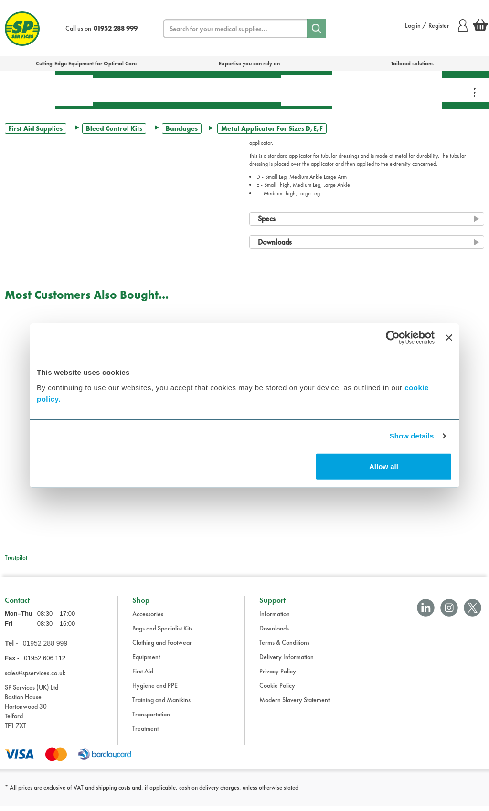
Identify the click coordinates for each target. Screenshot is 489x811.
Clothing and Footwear (162, 647)
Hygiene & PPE (307, 90)
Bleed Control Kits (114, 128)
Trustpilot (16, 558)
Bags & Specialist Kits (27, 89)
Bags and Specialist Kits (162, 633)
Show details (412, 436)
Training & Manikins (359, 89)
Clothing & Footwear (414, 89)
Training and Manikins (161, 704)
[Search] (316, 28)
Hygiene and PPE (155, 690)
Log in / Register (436, 25)
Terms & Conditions (284, 647)
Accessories (147, 618)
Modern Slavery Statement (294, 704)
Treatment (122, 89)
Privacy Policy (277, 676)
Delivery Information (286, 661)
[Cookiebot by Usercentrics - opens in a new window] (393, 338)
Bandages (182, 128)
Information (274, 618)
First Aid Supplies (36, 128)
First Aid (74, 90)
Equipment (179, 89)
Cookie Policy (277, 690)
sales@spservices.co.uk (35, 677)
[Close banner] (449, 337)
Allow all (383, 466)
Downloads (274, 633)
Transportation (245, 89)
